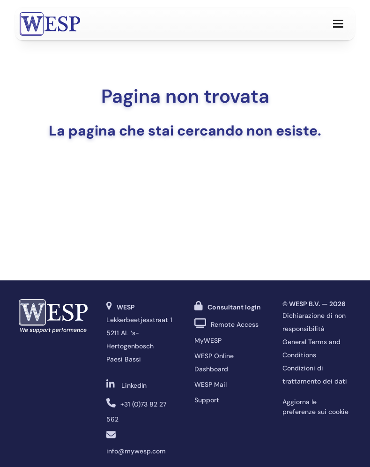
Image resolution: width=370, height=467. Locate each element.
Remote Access (235, 324)
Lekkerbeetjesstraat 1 (139, 320)
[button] (338, 24)
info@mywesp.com (136, 451)
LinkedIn (134, 385)
